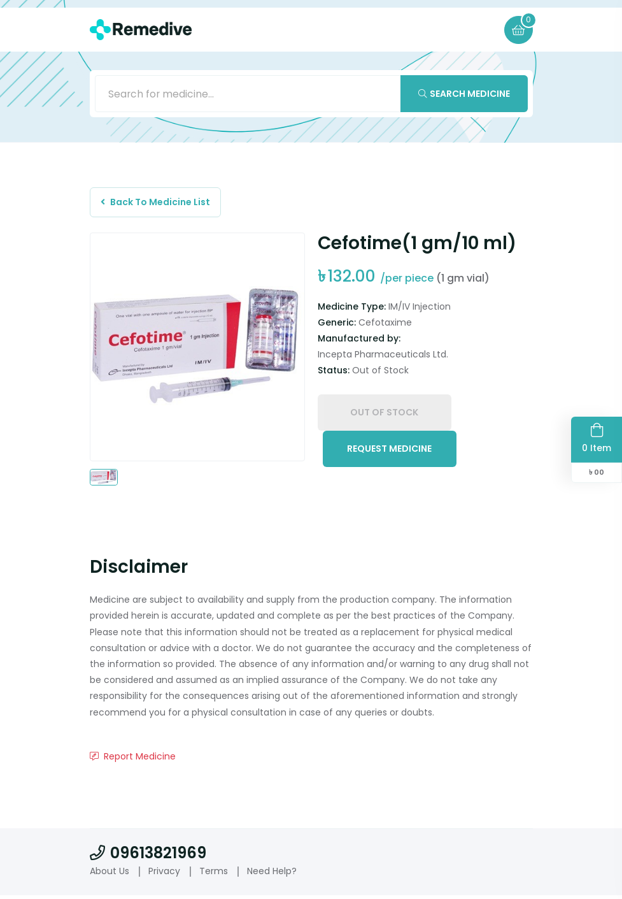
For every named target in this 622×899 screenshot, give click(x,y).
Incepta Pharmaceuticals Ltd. (383, 358)
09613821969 (148, 857)
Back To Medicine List (158, 204)
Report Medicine (133, 760)
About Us (109, 874)
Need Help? (272, 874)
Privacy (164, 874)
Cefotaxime (385, 326)
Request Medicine (389, 454)
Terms (213, 874)
